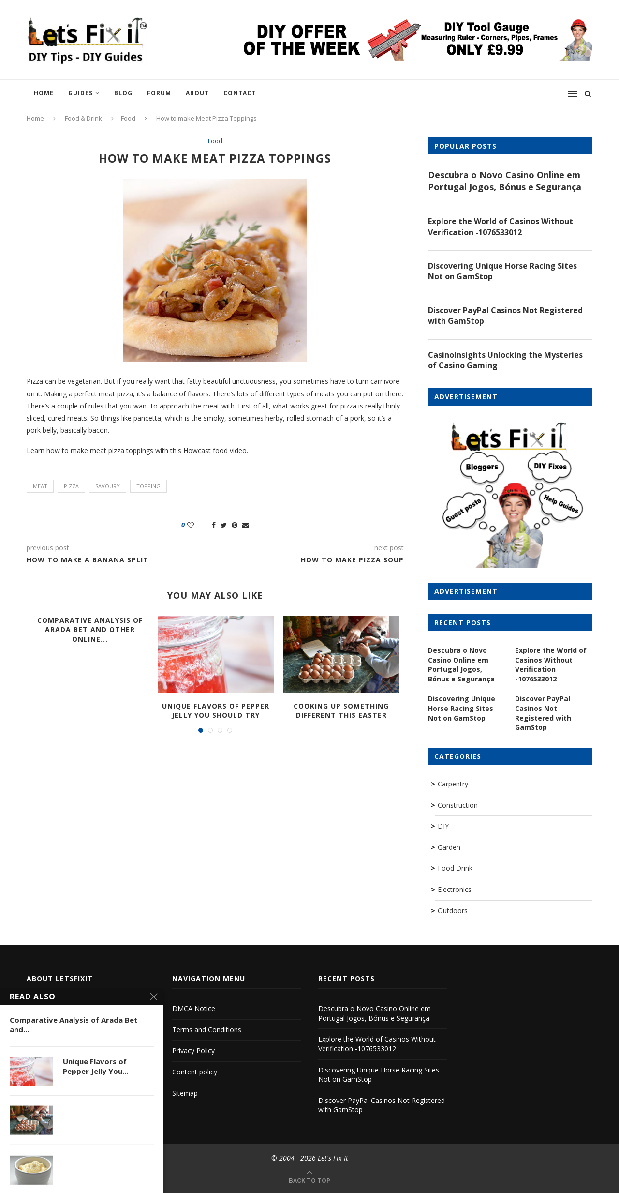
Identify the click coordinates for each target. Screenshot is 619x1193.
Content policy (194, 1071)
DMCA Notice (193, 1008)
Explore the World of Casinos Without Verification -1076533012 (500, 226)
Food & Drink (83, 118)
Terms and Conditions (206, 1029)
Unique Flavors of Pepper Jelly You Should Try (215, 710)
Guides (80, 93)
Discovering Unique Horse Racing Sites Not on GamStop (502, 271)
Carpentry (453, 783)
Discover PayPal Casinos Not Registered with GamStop (505, 315)
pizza (71, 486)
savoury (107, 486)
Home (44, 93)
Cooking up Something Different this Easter (341, 710)
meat (40, 486)
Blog (123, 93)
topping (148, 486)
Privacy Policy (193, 1050)
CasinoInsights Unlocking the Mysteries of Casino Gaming (505, 360)
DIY (443, 826)
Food (128, 118)
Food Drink (455, 868)
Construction (458, 805)
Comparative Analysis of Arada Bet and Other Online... (90, 630)
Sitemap (185, 1093)
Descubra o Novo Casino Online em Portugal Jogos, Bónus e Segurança (504, 181)
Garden (449, 847)
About (197, 93)
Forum (159, 93)
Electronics (455, 889)
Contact (239, 93)
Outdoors (453, 910)
